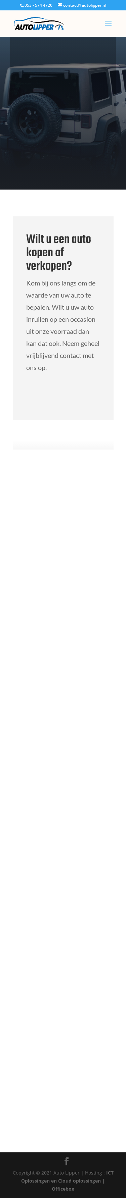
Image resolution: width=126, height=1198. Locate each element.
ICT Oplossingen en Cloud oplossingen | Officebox (67, 1180)
